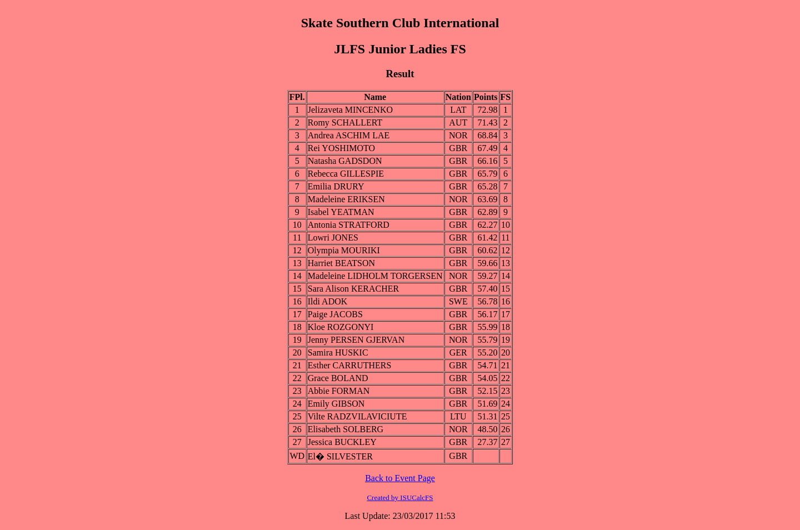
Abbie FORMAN (339, 391)
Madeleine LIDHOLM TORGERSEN (375, 276)
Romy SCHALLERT (345, 122)
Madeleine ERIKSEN (346, 199)
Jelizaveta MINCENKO (350, 109)
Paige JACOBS (335, 314)
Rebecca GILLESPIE (346, 173)
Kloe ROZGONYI (341, 327)
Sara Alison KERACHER (353, 288)
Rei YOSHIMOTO (341, 148)
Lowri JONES (333, 237)
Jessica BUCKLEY (342, 442)
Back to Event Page (400, 478)
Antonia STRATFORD (348, 224)
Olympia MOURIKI (344, 250)
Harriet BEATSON (341, 263)
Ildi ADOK (328, 301)
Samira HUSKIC (338, 352)
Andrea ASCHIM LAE (349, 135)
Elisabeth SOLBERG (345, 429)
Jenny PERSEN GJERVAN (356, 339)
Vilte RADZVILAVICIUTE (357, 416)
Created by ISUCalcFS (400, 497)
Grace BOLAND (338, 378)
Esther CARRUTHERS (350, 365)
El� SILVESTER (340, 456)
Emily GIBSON (336, 403)
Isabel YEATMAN (341, 212)
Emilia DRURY (336, 186)
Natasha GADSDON (345, 161)
